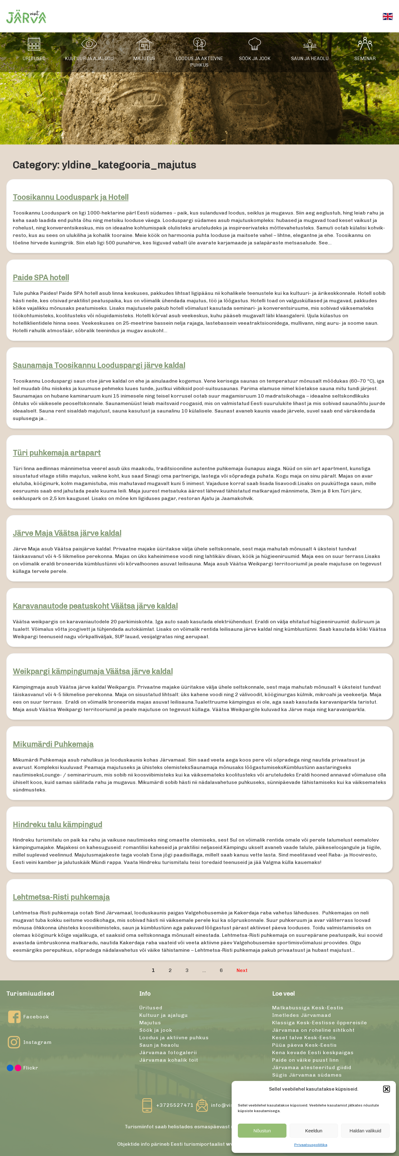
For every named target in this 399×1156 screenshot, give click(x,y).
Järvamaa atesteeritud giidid (311, 1067)
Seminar (365, 58)
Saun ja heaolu (310, 58)
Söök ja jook (255, 58)
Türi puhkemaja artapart (57, 452)
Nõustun (262, 1130)
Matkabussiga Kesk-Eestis (308, 1008)
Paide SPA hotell (41, 277)
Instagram (29, 1042)
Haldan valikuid (365, 1130)
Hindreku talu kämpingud (57, 824)
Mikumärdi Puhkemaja (53, 744)
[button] (386, 1089)
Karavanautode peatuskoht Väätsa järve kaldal (95, 606)
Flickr (22, 1068)
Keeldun (313, 1130)
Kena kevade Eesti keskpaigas (313, 1052)
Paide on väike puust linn (305, 1060)
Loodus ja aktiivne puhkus (199, 62)
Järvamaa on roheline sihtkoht (313, 1030)
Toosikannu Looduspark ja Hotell (70, 197)
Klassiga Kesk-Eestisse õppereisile (319, 1023)
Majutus (144, 58)
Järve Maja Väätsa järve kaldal (67, 533)
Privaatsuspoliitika (310, 1145)
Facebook (27, 1017)
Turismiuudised (30, 993)
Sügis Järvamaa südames (307, 1075)
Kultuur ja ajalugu (89, 58)
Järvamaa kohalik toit (168, 1060)
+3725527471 (175, 1105)
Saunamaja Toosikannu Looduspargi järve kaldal (99, 365)
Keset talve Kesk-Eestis (304, 1037)
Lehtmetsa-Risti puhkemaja (61, 897)
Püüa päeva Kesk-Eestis (304, 1045)
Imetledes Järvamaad (301, 1015)
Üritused (34, 58)
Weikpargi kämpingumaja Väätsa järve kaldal (93, 671)
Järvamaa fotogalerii (168, 1052)
